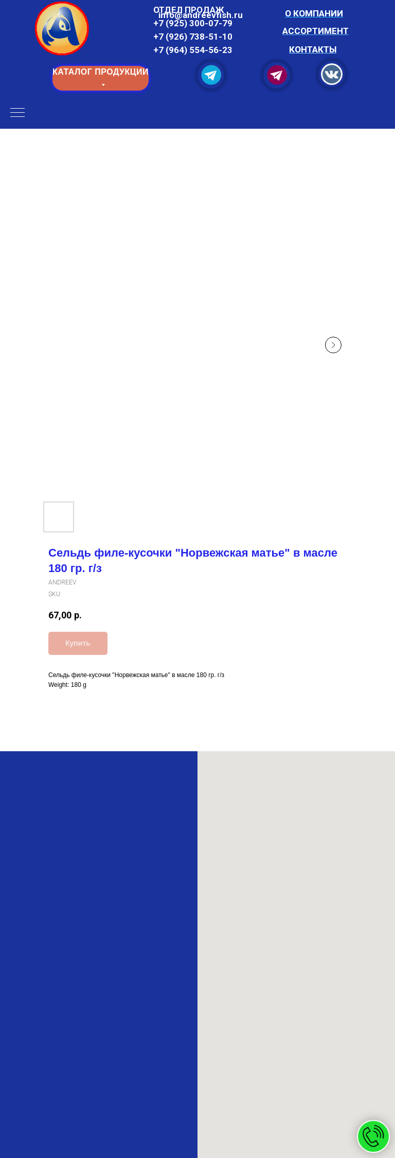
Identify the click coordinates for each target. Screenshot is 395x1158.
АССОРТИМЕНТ (315, 31)
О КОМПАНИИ (314, 13)
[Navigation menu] (17, 113)
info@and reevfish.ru (200, 15)
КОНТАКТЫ (312, 49)
